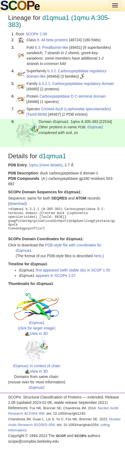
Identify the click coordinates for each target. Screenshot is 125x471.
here (97, 256)
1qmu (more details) (46, 165)
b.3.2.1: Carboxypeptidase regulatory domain (76, 83)
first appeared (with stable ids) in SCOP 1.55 (73, 270)
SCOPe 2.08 (36, 34)
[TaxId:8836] (36, 114)
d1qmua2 (95, 127)
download (17, 203)
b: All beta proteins (52, 40)
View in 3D (36, 333)
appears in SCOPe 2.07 (56, 275)
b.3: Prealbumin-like (51, 47)
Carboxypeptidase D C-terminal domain (72, 96)
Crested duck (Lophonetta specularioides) (76, 109)
